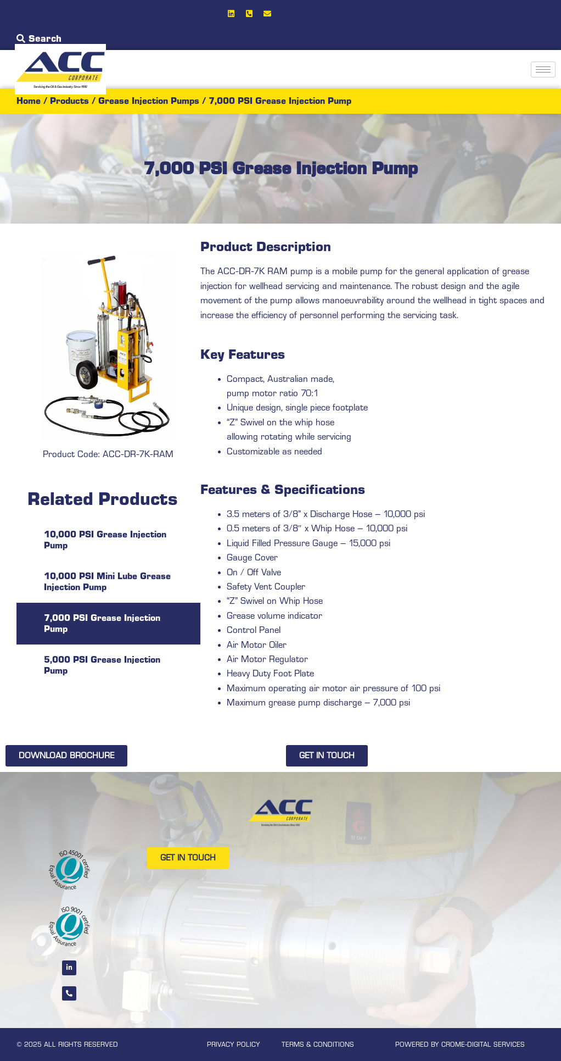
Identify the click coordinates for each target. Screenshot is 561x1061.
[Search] (20, 38)
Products (69, 101)
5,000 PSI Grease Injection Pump (102, 665)
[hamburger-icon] (543, 69)
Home (28, 101)
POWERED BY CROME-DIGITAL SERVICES (460, 1044)
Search (45, 38)
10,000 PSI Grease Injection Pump (105, 540)
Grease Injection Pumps (148, 101)
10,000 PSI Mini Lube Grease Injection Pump (107, 581)
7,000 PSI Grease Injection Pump (102, 623)
